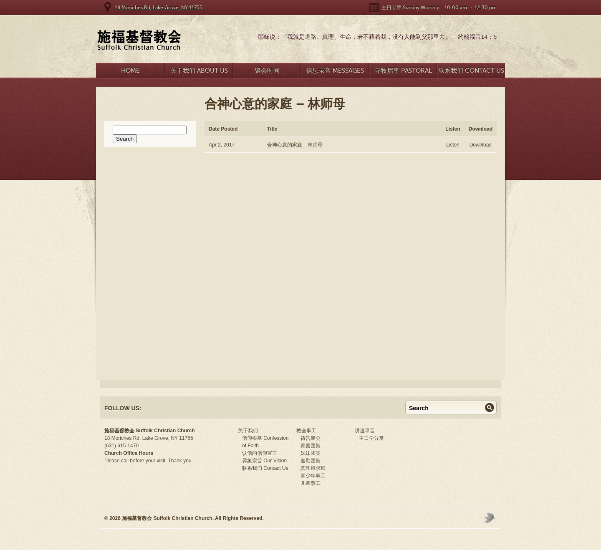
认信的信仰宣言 (259, 453)
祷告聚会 (310, 438)
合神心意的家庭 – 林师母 (295, 145)
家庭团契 (310, 446)
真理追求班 (313, 468)
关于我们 (248, 431)
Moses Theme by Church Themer (490, 517)
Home (130, 70)
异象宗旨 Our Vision (264, 461)
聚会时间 (267, 70)
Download (481, 145)
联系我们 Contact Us (471, 70)
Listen (453, 145)
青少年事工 (313, 476)
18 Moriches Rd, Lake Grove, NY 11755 (158, 7)
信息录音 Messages (335, 70)
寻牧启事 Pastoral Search (403, 72)
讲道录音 (365, 431)
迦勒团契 (310, 461)
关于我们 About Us (199, 70)
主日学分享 (371, 438)
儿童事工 (310, 483)
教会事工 (306, 431)
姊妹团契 (310, 453)
